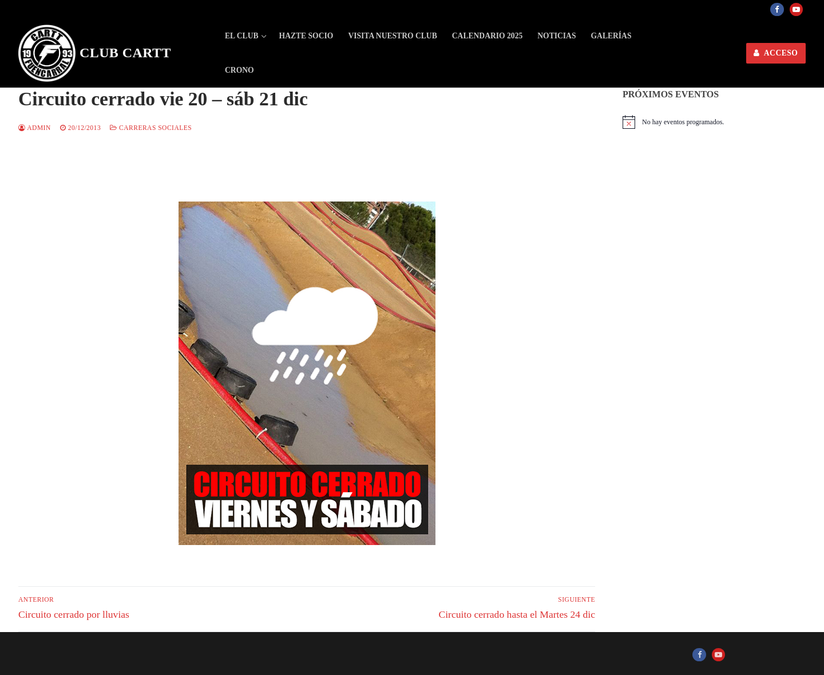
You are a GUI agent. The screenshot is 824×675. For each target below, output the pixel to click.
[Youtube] (796, 9)
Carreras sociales (151, 127)
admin (34, 127)
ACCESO (776, 53)
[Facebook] (776, 9)
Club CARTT (125, 52)
